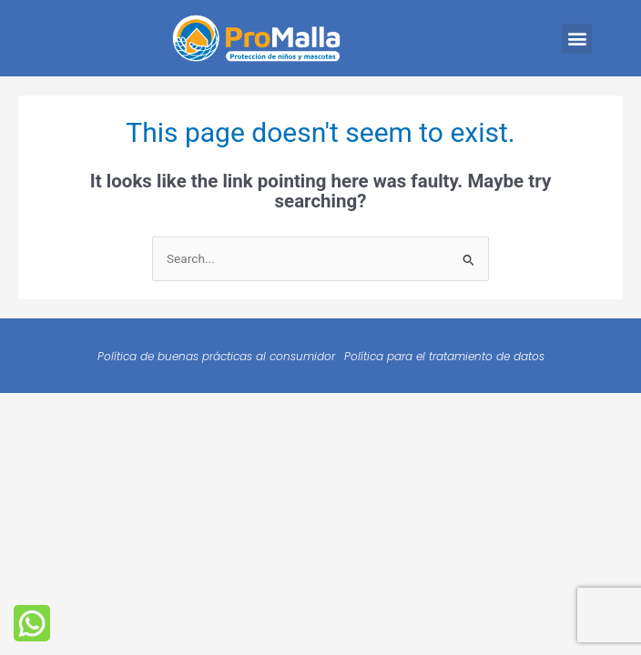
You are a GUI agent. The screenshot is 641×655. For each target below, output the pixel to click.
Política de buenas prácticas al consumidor (216, 356)
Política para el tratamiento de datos (444, 356)
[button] (577, 39)
